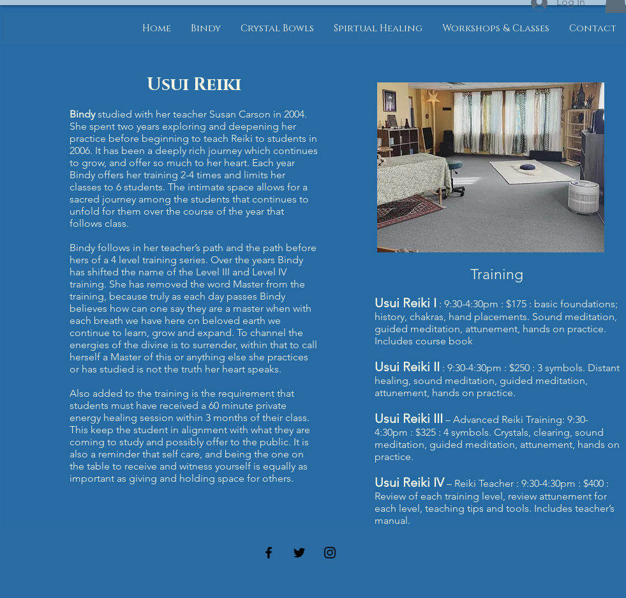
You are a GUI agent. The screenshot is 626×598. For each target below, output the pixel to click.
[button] (205, 29)
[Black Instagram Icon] (330, 552)
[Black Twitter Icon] (299, 552)
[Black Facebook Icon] (268, 552)
